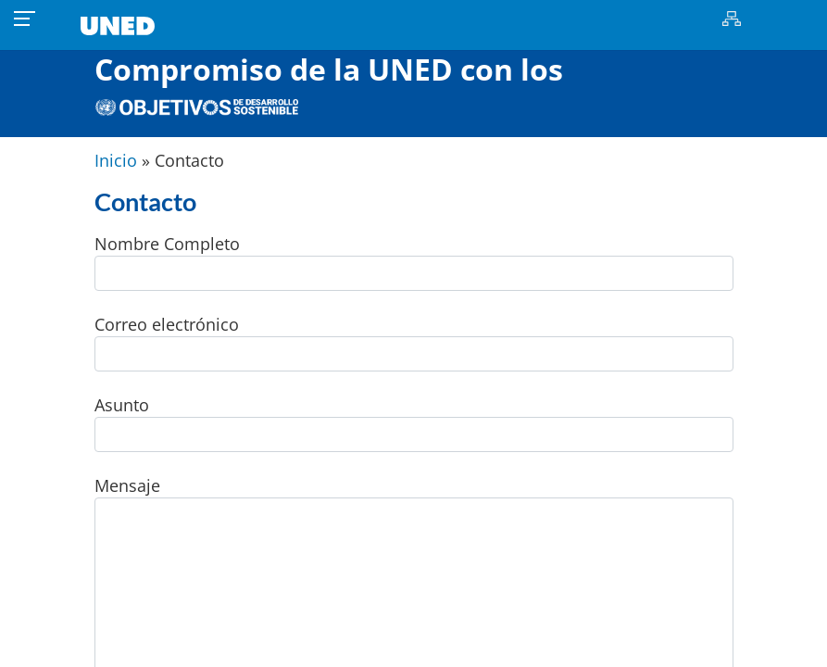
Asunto (413, 423)
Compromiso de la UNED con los (328, 82)
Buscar (764, 18)
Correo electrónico (413, 342)
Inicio (115, 160)
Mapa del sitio (732, 18)
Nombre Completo (413, 262)
